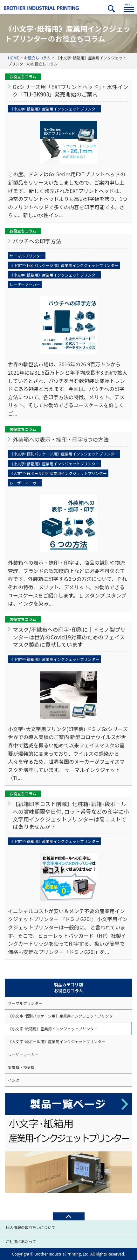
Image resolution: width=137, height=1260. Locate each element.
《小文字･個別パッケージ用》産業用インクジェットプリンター (62, 1016)
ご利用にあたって (21, 1241)
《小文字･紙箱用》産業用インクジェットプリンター (53, 1028)
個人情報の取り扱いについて (30, 1227)
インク (13, 1080)
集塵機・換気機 (21, 1067)
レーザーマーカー (23, 1054)
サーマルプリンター (25, 1003)
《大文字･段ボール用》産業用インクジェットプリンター (56, 1041)
